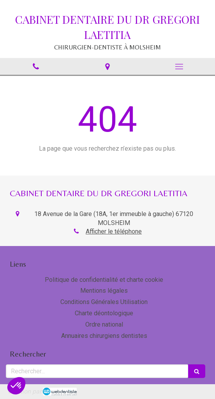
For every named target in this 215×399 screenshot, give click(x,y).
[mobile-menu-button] (179, 66)
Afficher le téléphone (114, 231)
